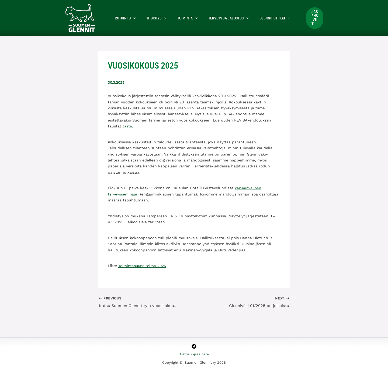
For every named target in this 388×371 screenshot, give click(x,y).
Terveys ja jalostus (217, 18)
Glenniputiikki (260, 18)
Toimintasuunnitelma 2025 (142, 266)
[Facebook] (194, 346)
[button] (131, 18)
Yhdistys (151, 18)
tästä (127, 126)
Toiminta (179, 18)
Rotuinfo (123, 18)
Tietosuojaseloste (194, 354)
